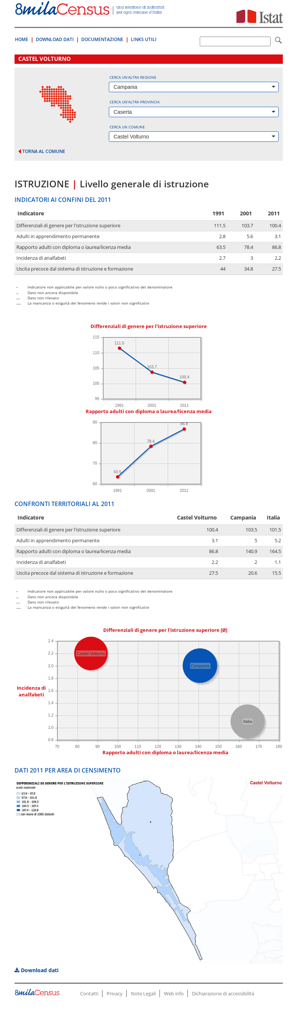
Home (21, 39)
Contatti (89, 993)
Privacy (115, 993)
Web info (174, 993)
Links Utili (144, 39)
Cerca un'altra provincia (134, 101)
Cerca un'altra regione (133, 77)
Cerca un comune (127, 127)
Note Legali (143, 993)
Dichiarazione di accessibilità (223, 993)
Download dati (37, 970)
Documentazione (102, 39)
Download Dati (55, 39)
